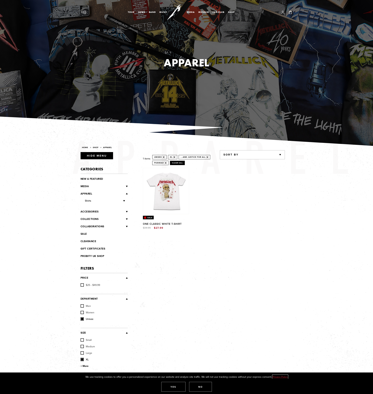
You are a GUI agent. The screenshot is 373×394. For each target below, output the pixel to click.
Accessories (90, 212)
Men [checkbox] (86, 306)
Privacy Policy (280, 377)
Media (191, 12)
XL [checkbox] (85, 359)
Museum (203, 12)
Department (89, 299)
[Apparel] (110, 193)
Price (84, 278)
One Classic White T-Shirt (162, 224)
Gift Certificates (93, 249)
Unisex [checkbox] (87, 319)
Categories (92, 169)
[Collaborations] (116, 226)
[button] (173, 387)
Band (152, 12)
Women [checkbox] (87, 312)
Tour (131, 12)
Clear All (177, 162)
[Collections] (113, 219)
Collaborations (92, 226)
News (141, 12)
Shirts (88, 201)
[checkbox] (90, 285)
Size (83, 333)
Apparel (107, 147)
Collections (90, 219)
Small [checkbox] (86, 340)
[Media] (108, 186)
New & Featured (92, 179)
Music (163, 12)
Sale (84, 234)
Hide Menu (97, 156)
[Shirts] (108, 201)
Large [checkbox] (86, 353)
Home (85, 147)
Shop (231, 12)
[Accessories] (113, 211)
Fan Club (218, 12)
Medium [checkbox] (88, 346)
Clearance (88, 241)
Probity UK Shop (92, 256)
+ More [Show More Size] (85, 366)
